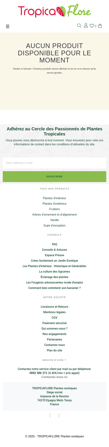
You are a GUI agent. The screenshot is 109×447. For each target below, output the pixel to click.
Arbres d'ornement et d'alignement (54, 214)
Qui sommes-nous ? (54, 328)
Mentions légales (54, 312)
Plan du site (54, 350)
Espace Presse (54, 255)
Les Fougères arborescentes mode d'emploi (54, 282)
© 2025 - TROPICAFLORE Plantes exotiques (54, 436)
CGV (55, 317)
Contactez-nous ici (54, 377)
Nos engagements (54, 334)
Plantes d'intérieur (54, 198)
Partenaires (54, 339)
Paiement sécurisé (54, 323)
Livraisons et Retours (54, 306)
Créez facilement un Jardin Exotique (54, 260)
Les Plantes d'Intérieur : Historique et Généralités (54, 266)
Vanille (54, 220)
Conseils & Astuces (54, 249)
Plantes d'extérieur (54, 203)
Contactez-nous (54, 345)
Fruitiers (54, 209)
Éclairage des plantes (54, 277)
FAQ (54, 244)
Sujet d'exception (54, 225)
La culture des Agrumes (54, 271)
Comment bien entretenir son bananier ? (54, 288)
